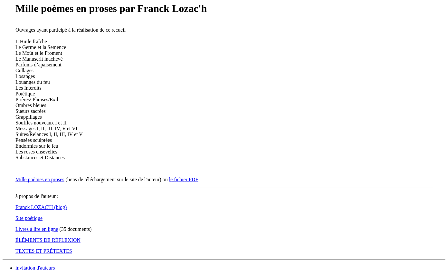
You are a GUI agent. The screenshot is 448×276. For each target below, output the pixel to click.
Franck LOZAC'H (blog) (41, 207)
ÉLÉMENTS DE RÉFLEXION (48, 240)
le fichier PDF (183, 179)
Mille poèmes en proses (39, 179)
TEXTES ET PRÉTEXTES (43, 251)
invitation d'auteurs (35, 268)
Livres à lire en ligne (36, 229)
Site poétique (29, 218)
